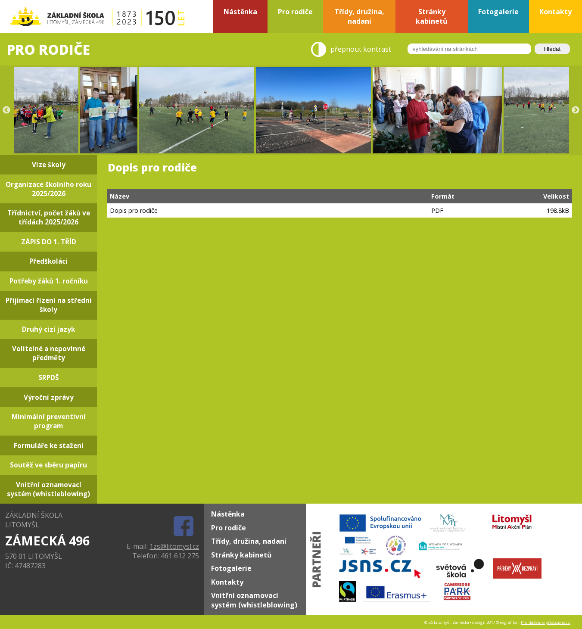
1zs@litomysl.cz (174, 546)
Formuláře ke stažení (49, 445)
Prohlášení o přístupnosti (545, 622)
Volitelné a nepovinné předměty (48, 353)
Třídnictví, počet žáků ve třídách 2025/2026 (48, 218)
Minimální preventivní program (49, 421)
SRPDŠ (48, 377)
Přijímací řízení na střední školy (49, 305)
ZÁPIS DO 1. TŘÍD (48, 241)
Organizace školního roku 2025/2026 (48, 189)
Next (575, 110)
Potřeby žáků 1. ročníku (48, 281)
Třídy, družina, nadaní (248, 541)
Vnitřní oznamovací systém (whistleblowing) (48, 489)
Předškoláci (48, 261)
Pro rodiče (228, 527)
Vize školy (48, 164)
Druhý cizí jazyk (48, 329)
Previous (6, 110)
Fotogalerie (231, 568)
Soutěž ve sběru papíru (48, 465)
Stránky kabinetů (241, 555)
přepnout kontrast (360, 49)
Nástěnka (228, 514)
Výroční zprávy (49, 397)
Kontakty (227, 582)
